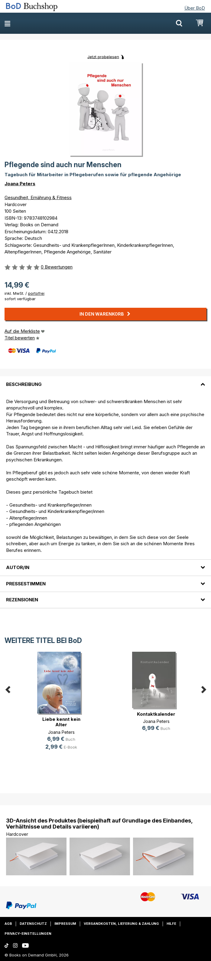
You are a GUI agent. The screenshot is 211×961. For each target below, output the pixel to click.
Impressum (65, 923)
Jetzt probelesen (103, 56)
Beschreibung (24, 384)
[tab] (105, 380)
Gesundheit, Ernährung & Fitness (38, 197)
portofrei (36, 293)
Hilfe (171, 923)
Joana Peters (20, 183)
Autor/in (17, 567)
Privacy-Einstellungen (28, 933)
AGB (8, 923)
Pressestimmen (26, 584)
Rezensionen (22, 600)
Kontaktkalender (156, 714)
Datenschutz (33, 923)
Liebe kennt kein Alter (61, 721)
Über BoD (194, 8)
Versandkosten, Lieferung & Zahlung (121, 923)
